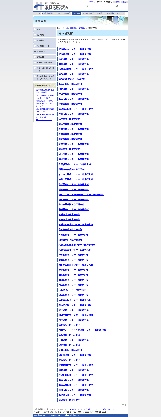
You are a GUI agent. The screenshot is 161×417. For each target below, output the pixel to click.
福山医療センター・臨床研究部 (74, 295)
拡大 (125, 2)
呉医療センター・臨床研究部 (72, 290)
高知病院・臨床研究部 (69, 335)
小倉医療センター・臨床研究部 (74, 340)
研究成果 (40, 40)
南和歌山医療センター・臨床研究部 (76, 265)
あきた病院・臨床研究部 (70, 84)
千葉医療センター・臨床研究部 (74, 129)
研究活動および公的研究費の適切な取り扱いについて (45, 103)
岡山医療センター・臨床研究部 (74, 285)
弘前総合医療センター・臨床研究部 (76, 69)
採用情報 (100, 13)
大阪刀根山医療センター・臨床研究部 (77, 244)
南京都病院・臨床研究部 (70, 239)
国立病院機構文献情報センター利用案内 (45, 77)
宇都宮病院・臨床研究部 (70, 104)
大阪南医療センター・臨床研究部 (75, 249)
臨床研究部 (41, 51)
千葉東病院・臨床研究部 (70, 134)
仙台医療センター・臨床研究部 (74, 74)
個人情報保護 (100, 409)
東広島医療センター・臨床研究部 (75, 305)
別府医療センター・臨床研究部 (74, 390)
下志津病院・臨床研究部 (70, 139)
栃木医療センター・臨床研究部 (74, 99)
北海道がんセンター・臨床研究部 (75, 49)
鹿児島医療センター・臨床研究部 (75, 395)
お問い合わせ (88, 409)
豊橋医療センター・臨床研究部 (74, 209)
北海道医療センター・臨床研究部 (75, 54)
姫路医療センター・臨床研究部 (74, 260)
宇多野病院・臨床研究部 (70, 229)
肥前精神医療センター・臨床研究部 (76, 365)
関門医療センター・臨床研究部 (74, 310)
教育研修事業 (88, 13)
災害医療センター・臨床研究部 (74, 144)
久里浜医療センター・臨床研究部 (75, 164)
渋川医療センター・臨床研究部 (74, 114)
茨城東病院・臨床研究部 (70, 94)
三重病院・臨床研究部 (69, 214)
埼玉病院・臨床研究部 (69, 119)
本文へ (92, 2)
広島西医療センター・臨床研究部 (75, 300)
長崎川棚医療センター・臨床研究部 (76, 375)
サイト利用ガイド (75, 409)
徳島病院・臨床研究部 (69, 325)
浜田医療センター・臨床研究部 (74, 280)
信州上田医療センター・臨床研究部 (76, 179)
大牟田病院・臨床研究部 (70, 350)
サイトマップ (112, 409)
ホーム (37, 13)
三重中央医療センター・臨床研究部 (76, 224)
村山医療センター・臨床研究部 (74, 154)
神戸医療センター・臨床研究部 (74, 254)
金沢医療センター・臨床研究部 (74, 184)
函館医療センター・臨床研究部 (74, 59)
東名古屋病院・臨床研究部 (71, 204)
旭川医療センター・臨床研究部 (74, 64)
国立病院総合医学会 (44, 63)
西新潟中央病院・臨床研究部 (72, 169)
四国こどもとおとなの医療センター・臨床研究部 (82, 330)
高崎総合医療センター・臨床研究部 (76, 109)
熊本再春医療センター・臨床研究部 (76, 385)
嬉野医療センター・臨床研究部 (74, 370)
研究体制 (40, 57)
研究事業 (76, 13)
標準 (117, 2)
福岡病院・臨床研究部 (69, 345)
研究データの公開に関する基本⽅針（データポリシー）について (45, 117)
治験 (38, 29)
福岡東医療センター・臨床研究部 (75, 355)
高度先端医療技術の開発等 (45, 69)
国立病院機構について (52, 13)
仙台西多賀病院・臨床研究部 (72, 79)
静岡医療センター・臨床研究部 (74, 199)
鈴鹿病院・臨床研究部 (69, 219)
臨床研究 (40, 35)
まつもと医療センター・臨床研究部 (76, 174)
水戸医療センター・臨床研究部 (74, 89)
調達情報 (110, 13)
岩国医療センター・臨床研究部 (74, 320)
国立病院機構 (71, 28)
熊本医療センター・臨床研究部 (74, 380)
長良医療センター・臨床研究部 (74, 189)
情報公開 (120, 13)
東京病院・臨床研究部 (69, 149)
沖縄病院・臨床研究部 (69, 400)
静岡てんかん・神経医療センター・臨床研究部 (81, 194)
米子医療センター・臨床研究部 (74, 269)
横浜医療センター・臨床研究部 (74, 159)
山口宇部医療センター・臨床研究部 (76, 315)
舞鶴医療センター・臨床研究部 (74, 234)
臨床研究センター (44, 46)
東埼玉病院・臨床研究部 (70, 124)
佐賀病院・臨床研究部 (69, 360)
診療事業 (67, 13)
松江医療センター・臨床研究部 (74, 274)
